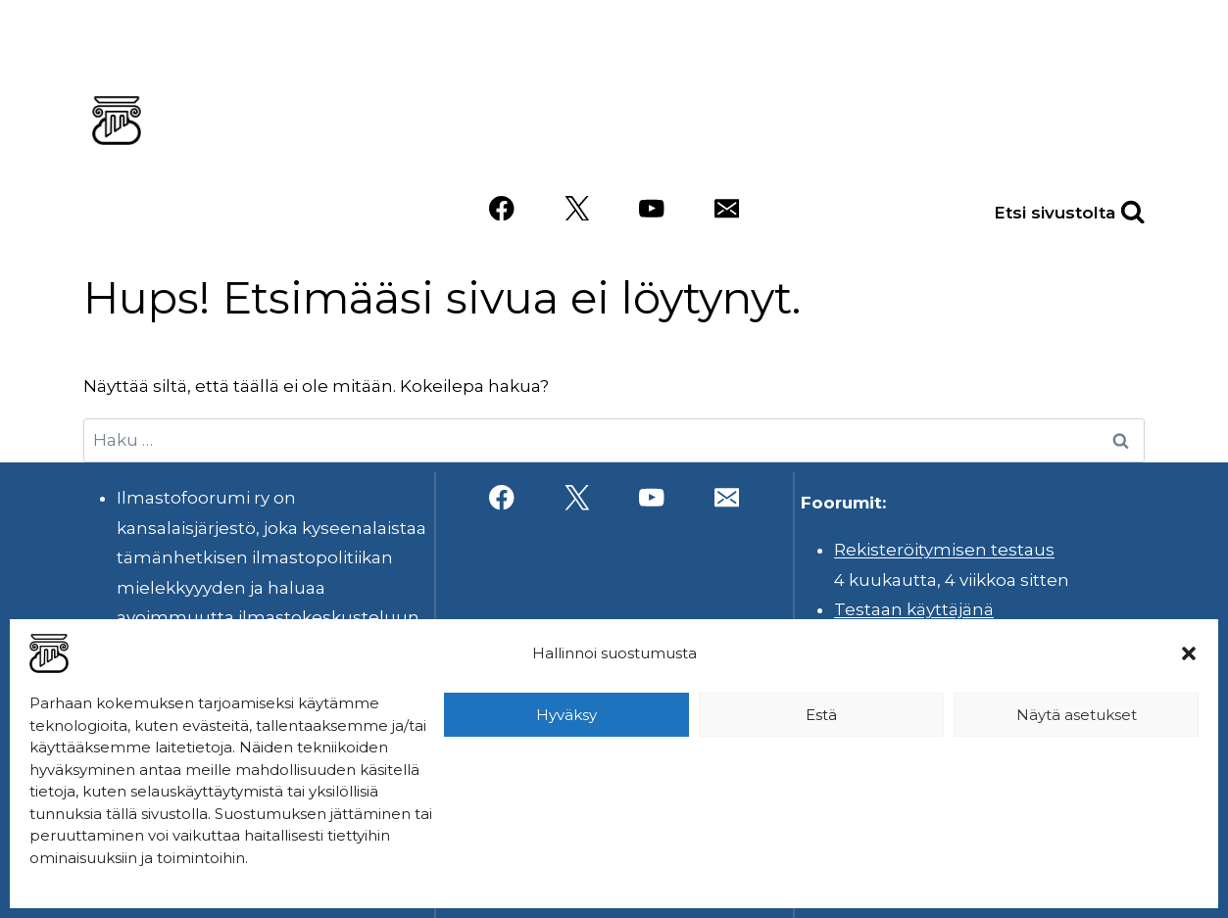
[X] (577, 208)
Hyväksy (566, 714)
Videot (864, 150)
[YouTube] (651, 208)
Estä (821, 714)
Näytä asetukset (1076, 714)
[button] (1189, 653)
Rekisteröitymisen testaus (944, 549)
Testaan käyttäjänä (914, 609)
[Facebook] (501, 208)
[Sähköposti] (727, 208)
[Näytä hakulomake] (1111, 208)
